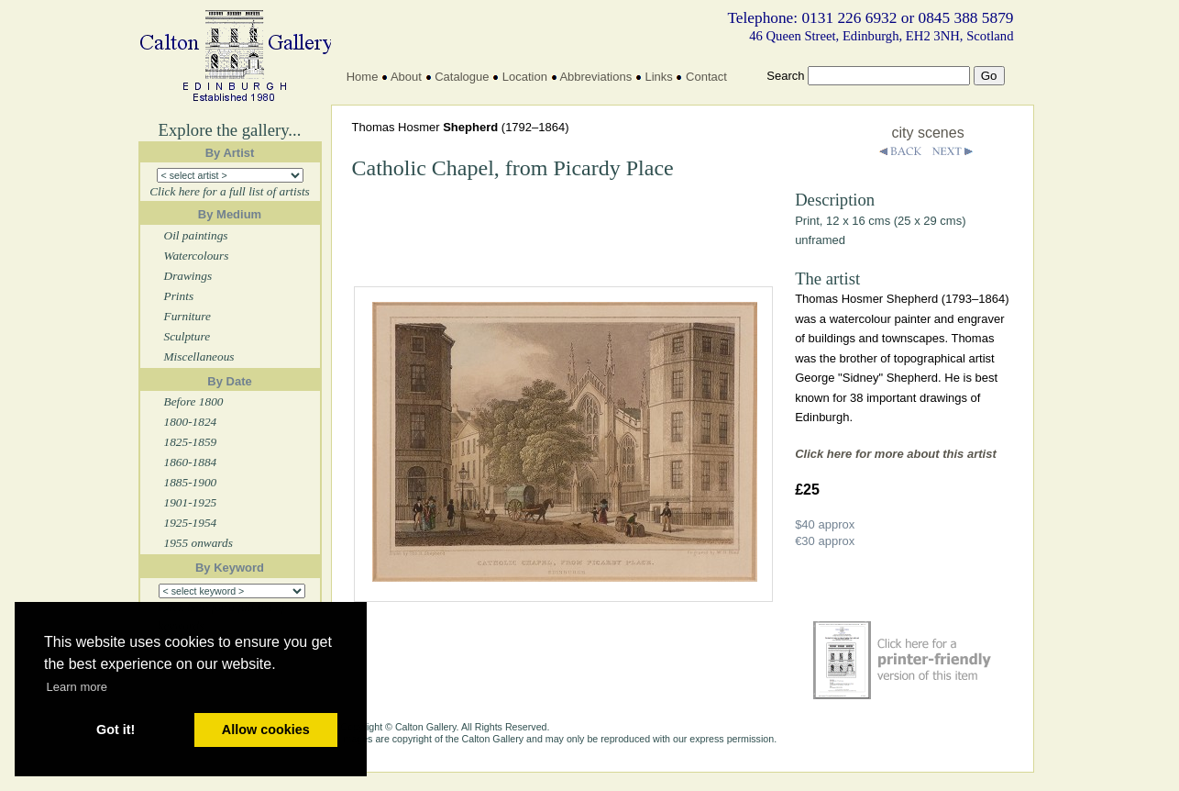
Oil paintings (196, 235)
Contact (706, 77)
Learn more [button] (77, 687)
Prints (179, 296)
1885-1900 (190, 482)
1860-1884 (190, 462)
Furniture (187, 316)
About (406, 77)
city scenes (928, 132)
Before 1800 (194, 401)
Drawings (188, 276)
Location (524, 77)
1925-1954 (190, 522)
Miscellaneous (199, 356)
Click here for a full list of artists (229, 191)
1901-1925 (190, 502)
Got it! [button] (115, 729)
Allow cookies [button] (266, 729)
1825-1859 (190, 442)
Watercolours (196, 255)
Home (363, 77)
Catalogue (462, 77)
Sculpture (187, 336)
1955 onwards (198, 543)
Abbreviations (595, 77)
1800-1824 (190, 422)
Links (658, 77)
